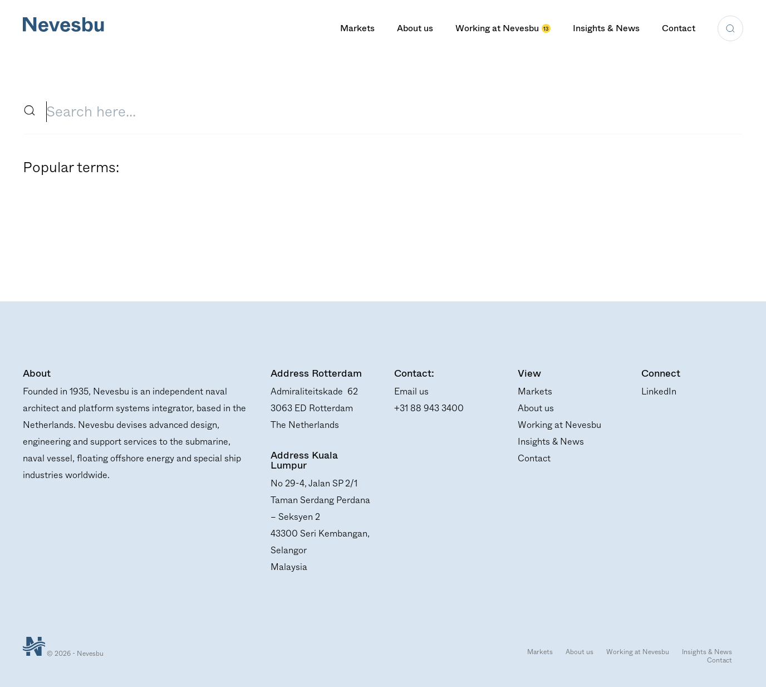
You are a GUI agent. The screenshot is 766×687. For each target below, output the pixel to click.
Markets (357, 28)
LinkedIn (658, 391)
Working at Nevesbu (503, 28)
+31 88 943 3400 (429, 408)
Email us (411, 391)
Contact (678, 28)
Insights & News (606, 28)
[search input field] (388, 111)
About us (415, 28)
